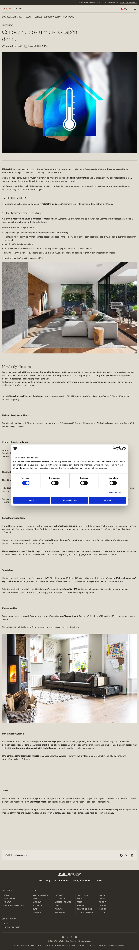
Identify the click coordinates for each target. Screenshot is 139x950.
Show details (115, 492)
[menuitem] (89, 3)
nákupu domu (29, 169)
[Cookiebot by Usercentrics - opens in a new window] (114, 448)
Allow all (107, 500)
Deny (31, 500)
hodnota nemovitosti (85, 748)
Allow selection (69, 500)
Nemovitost (7, 25)
